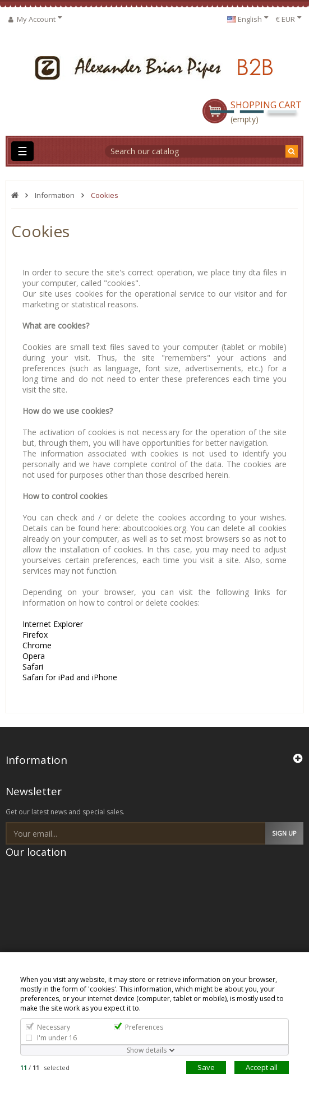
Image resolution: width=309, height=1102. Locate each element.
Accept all (262, 1067)
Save (206, 1067)
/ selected (45, 1067)
